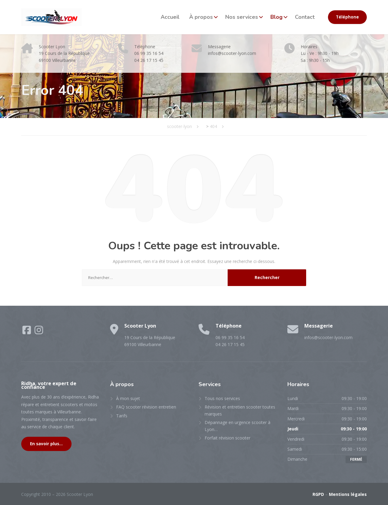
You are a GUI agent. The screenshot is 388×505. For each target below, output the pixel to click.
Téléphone (347, 17)
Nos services (241, 17)
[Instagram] (39, 332)
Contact (305, 17)
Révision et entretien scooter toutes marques (240, 410)
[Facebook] (27, 332)
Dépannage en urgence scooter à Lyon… (237, 425)
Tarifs (121, 416)
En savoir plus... (46, 443)
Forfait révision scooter (227, 438)
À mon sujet (128, 398)
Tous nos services (222, 398)
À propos (201, 17)
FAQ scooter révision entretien (146, 407)
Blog (276, 17)
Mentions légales (348, 494)
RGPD (318, 494)
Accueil (170, 17)
